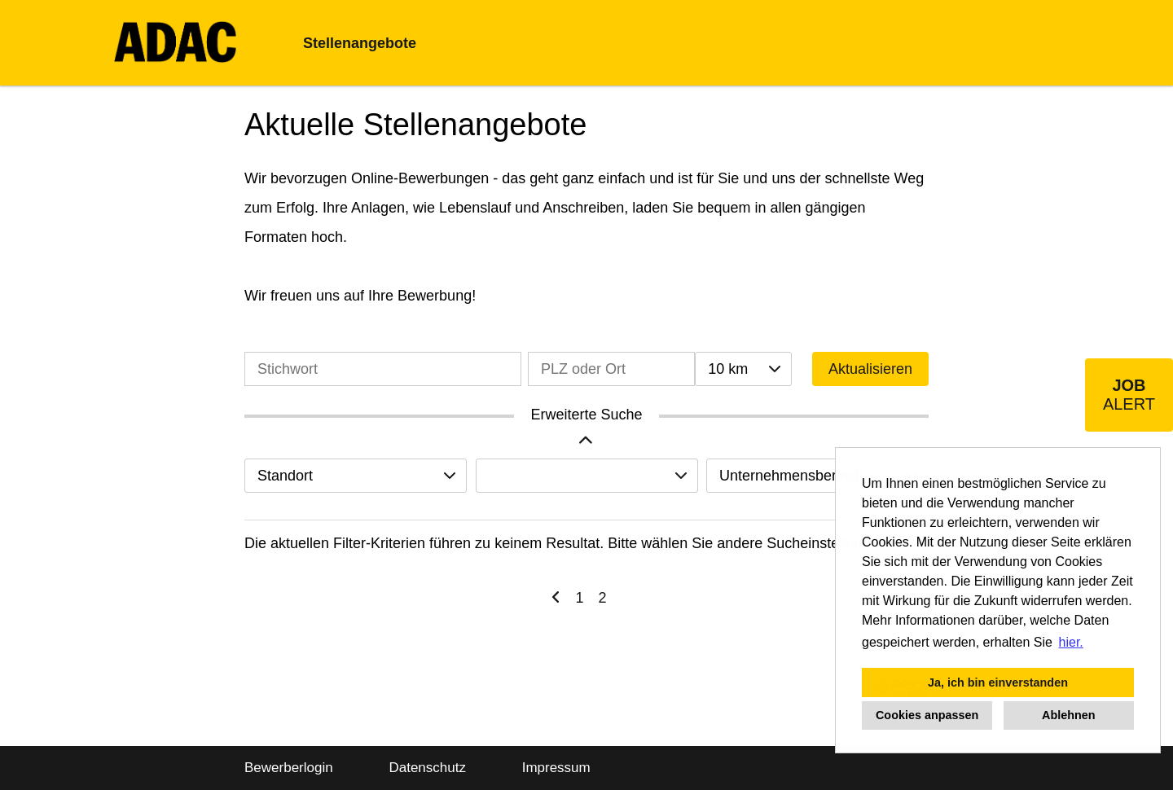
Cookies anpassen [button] (927, 715)
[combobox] (743, 369)
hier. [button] (1071, 642)
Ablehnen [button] (1069, 715)
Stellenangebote (359, 43)
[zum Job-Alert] (1129, 395)
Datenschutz (427, 767)
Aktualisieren (870, 369)
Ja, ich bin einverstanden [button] (998, 682)
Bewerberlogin (288, 767)
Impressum (556, 767)
